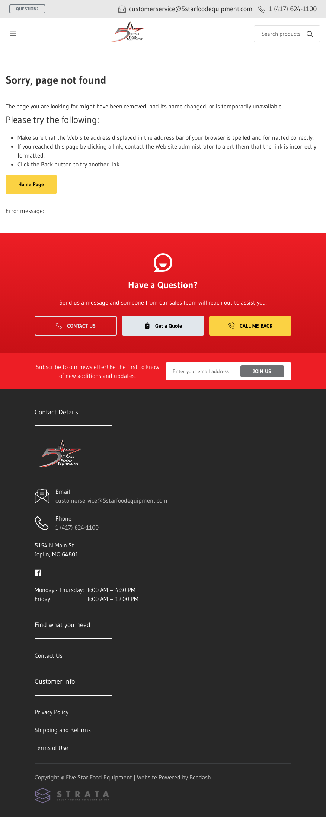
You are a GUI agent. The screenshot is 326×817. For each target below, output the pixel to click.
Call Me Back (250, 325)
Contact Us (76, 325)
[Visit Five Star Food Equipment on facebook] (38, 572)
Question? (27, 9)
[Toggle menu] (13, 34)
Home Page (31, 184)
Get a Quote (163, 325)
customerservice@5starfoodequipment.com (111, 500)
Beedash (200, 777)
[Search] (287, 33)
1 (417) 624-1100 (77, 527)
